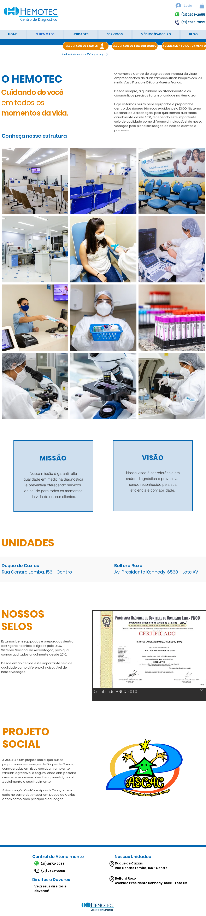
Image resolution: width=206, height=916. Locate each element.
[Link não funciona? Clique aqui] (85, 54)
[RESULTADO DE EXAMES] (86, 46)
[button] (201, 5)
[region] (53, 476)
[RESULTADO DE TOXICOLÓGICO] (135, 46)
